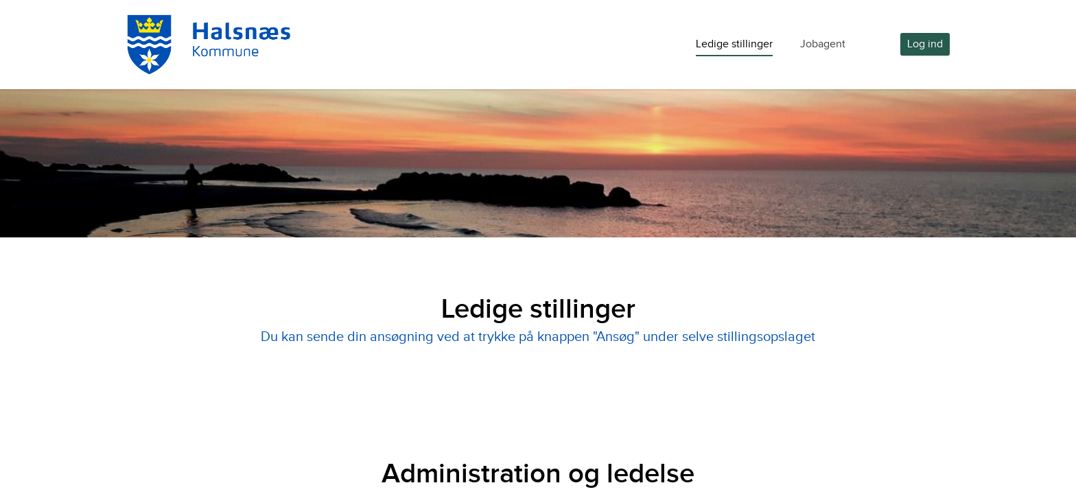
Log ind (925, 44)
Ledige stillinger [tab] (734, 44)
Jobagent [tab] (822, 44)
